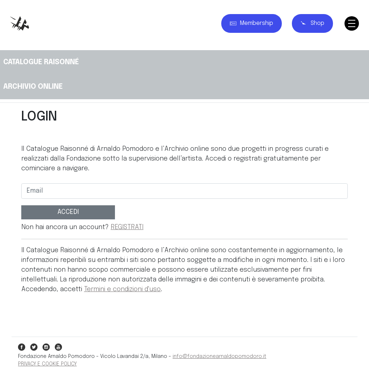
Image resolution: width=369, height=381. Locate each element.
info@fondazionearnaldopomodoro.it (219, 356)
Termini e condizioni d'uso (122, 289)
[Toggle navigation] (351, 23)
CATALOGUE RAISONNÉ (41, 62)
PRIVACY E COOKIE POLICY (47, 364)
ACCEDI (68, 212)
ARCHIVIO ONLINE (33, 87)
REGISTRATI (127, 227)
